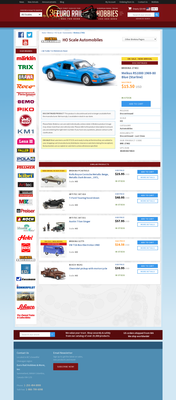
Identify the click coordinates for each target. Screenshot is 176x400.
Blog (62, 2)
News (21, 2)
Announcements (49, 2)
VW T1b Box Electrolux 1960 (84, 244)
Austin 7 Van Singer (79, 221)
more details (148, 177)
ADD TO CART (147, 172)
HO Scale (58, 33)
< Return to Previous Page (54, 51)
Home (44, 33)
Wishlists (155, 2)
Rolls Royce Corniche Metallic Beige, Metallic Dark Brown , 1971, (89, 176)
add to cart (136, 103)
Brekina (50, 33)
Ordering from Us (126, 2)
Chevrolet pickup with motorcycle (88, 268)
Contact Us (142, 2)
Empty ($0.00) (139, 8)
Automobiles (67, 33)
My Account (110, 2)
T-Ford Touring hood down (84, 197)
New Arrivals (33, 2)
